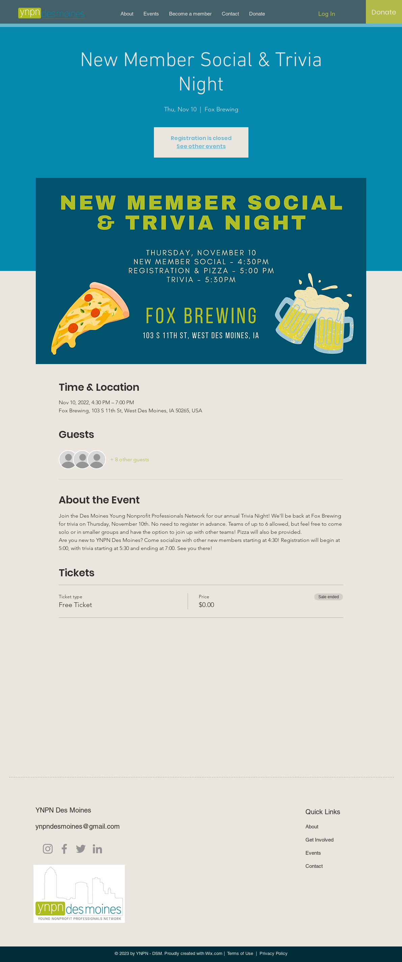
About (311, 826)
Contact (314, 866)
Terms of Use (240, 953)
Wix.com (213, 953)
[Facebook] (64, 848)
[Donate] (384, 12)
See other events (201, 146)
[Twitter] (80, 848)
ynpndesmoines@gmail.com (77, 826)
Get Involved (319, 840)
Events (313, 853)
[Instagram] (47, 848)
